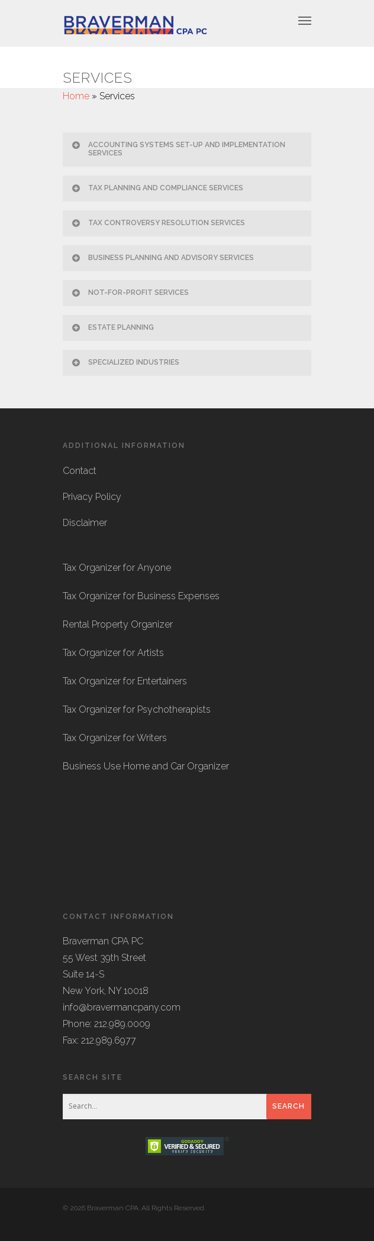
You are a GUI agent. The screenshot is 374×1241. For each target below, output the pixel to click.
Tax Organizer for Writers (115, 737)
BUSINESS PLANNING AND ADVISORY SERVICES (162, 257)
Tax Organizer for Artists (113, 652)
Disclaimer (85, 522)
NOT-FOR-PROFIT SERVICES (129, 292)
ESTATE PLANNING (112, 327)
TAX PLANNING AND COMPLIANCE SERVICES (156, 188)
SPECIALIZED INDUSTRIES (124, 362)
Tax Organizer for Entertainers (125, 681)
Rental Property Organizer (118, 624)
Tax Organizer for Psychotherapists (137, 709)
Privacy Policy (92, 496)
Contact (79, 470)
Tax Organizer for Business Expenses (141, 596)
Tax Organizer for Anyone (117, 567)
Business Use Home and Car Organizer (146, 766)
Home (76, 96)
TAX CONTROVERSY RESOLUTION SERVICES (157, 223)
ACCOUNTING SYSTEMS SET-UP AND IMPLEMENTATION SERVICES (177, 148)
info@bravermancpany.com (121, 1007)
